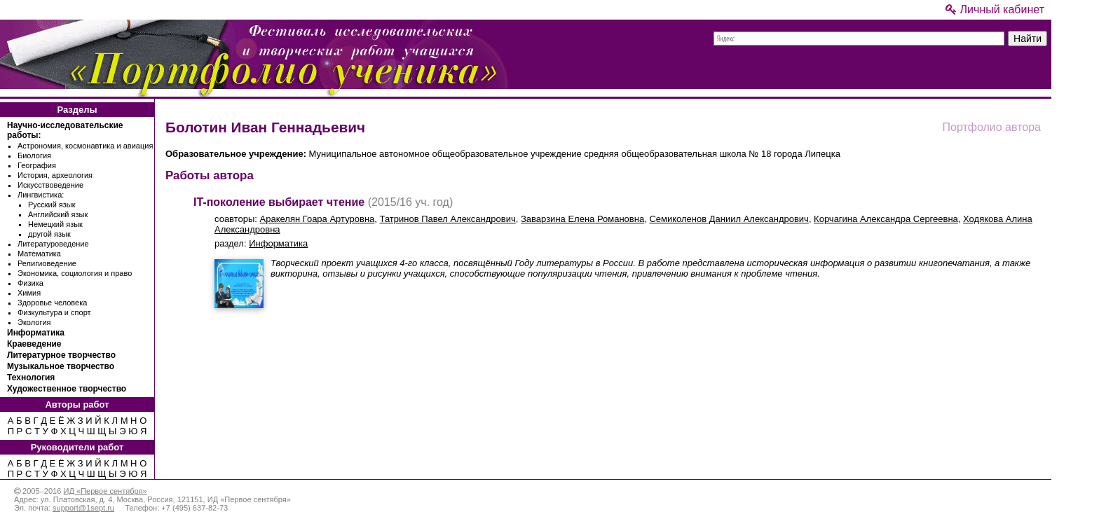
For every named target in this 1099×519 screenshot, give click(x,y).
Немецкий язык (55, 224)
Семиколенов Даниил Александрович (729, 219)
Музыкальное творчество (60, 366)
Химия (29, 293)
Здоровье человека (52, 302)
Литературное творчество (61, 355)
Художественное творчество (66, 389)
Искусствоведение (50, 185)
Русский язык (52, 204)
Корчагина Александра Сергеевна (886, 219)
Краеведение (34, 344)
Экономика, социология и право (75, 273)
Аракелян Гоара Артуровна (317, 219)
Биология (34, 155)
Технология (31, 377)
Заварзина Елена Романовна (582, 219)
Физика (30, 283)
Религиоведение (47, 263)
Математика (39, 253)
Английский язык (58, 214)
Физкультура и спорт (54, 312)
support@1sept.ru (83, 508)
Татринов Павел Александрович (448, 219)
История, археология (55, 175)
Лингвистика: (41, 195)
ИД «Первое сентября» (104, 491)
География (37, 165)
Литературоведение (53, 244)
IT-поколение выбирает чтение (278, 202)
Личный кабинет (995, 9)
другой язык (49, 234)
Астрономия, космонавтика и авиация (85, 145)
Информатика (35, 333)
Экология (34, 322)
